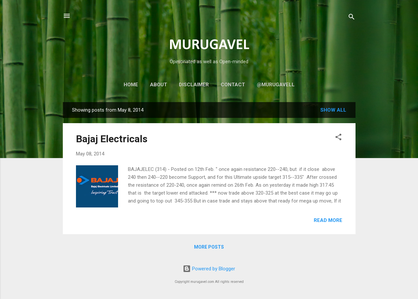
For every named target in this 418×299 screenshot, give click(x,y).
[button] (338, 138)
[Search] (352, 18)
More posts (209, 247)
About (158, 85)
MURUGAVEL (209, 45)
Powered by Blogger (209, 269)
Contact (233, 85)
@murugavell (276, 85)
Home (131, 85)
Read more (328, 220)
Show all (333, 110)
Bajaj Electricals (111, 139)
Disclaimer (194, 85)
